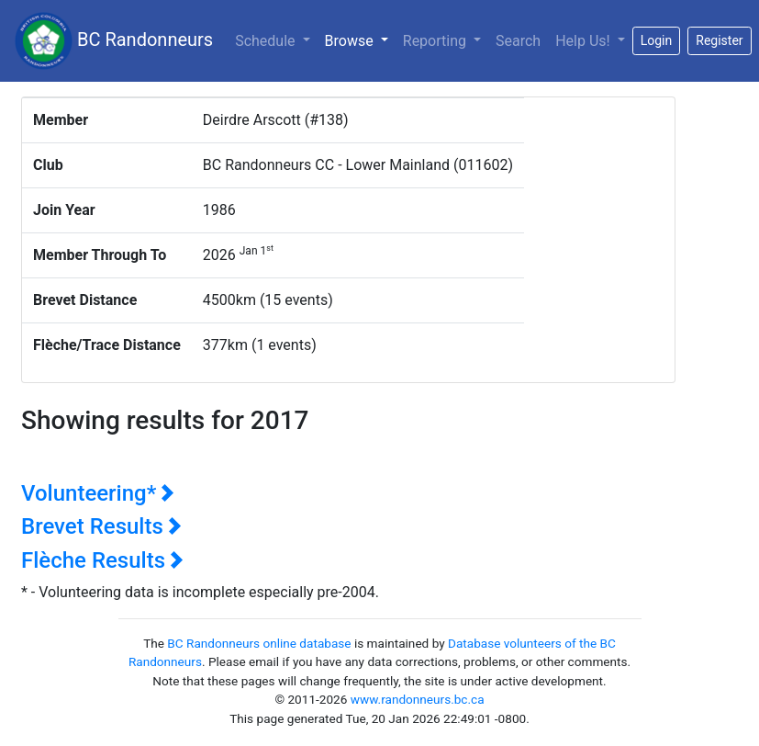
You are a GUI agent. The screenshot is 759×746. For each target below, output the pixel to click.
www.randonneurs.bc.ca (418, 699)
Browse (360, 39)
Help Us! (584, 41)
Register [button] (719, 40)
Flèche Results (102, 560)
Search (518, 41)
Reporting (436, 41)
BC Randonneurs (114, 41)
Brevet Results (101, 526)
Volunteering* (97, 493)
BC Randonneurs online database (259, 643)
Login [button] (657, 40)
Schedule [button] (266, 41)
